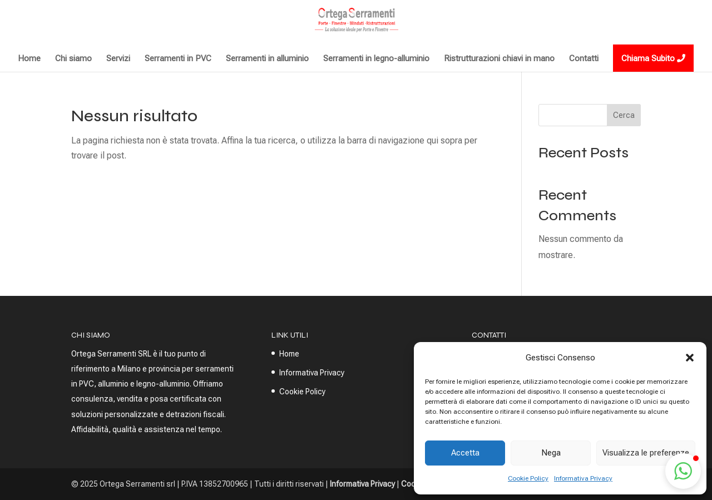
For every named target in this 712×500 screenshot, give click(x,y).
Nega (551, 453)
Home (289, 353)
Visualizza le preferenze (645, 453)
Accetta (465, 453)
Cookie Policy (528, 478)
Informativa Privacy (583, 478)
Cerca (624, 115)
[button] (689, 357)
